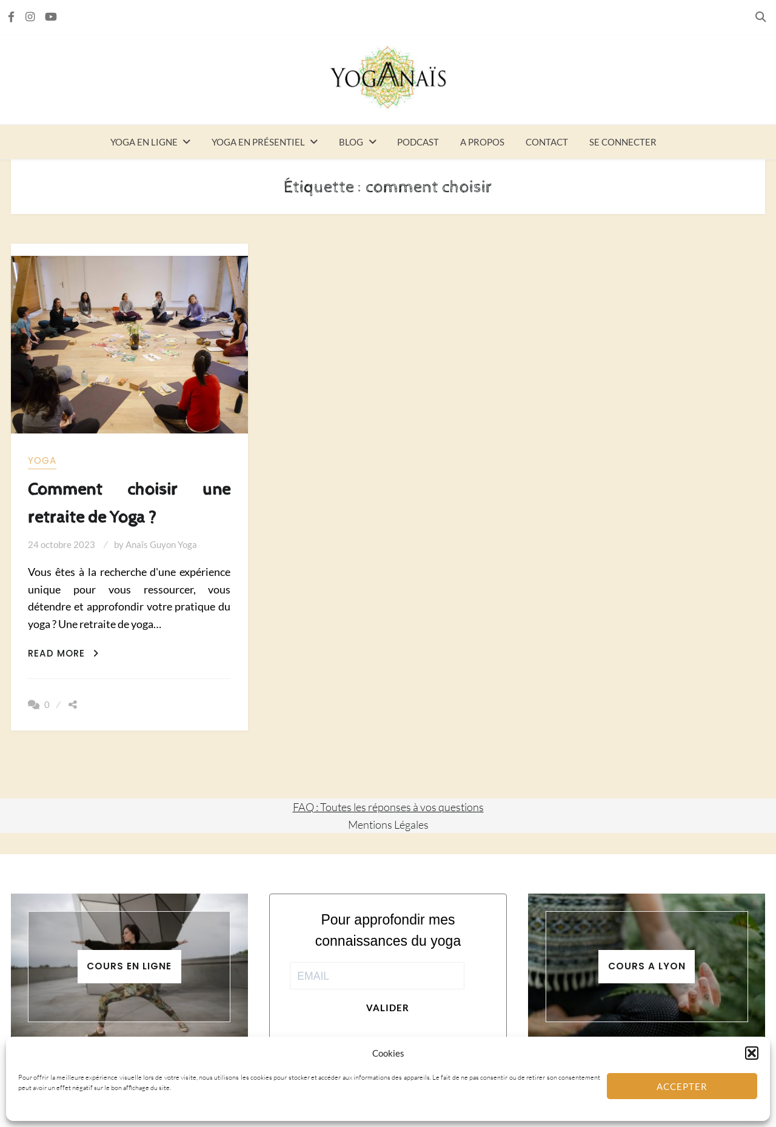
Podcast (418, 141)
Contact (547, 141)
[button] (752, 1053)
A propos (482, 141)
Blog (351, 141)
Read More (63, 653)
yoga (42, 460)
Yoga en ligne (144, 141)
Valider (387, 1007)
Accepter (682, 1086)
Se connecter (623, 141)
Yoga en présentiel (258, 141)
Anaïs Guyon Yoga (161, 544)
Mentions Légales (388, 824)
